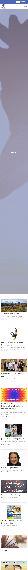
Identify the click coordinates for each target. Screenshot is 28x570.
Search (18, 1)
